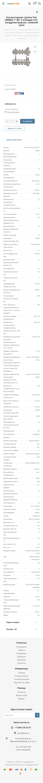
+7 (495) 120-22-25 (23, 727)
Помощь (21, 673)
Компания (21, 642)
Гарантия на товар (21, 682)
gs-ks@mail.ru (23, 733)
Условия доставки (21, 679)
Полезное (21, 692)
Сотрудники (21, 653)
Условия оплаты (21, 676)
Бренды (21, 698)
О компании (21, 647)
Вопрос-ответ (21, 695)
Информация (21, 668)
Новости (21, 650)
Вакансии (21, 656)
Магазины (21, 660)
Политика (21, 663)
